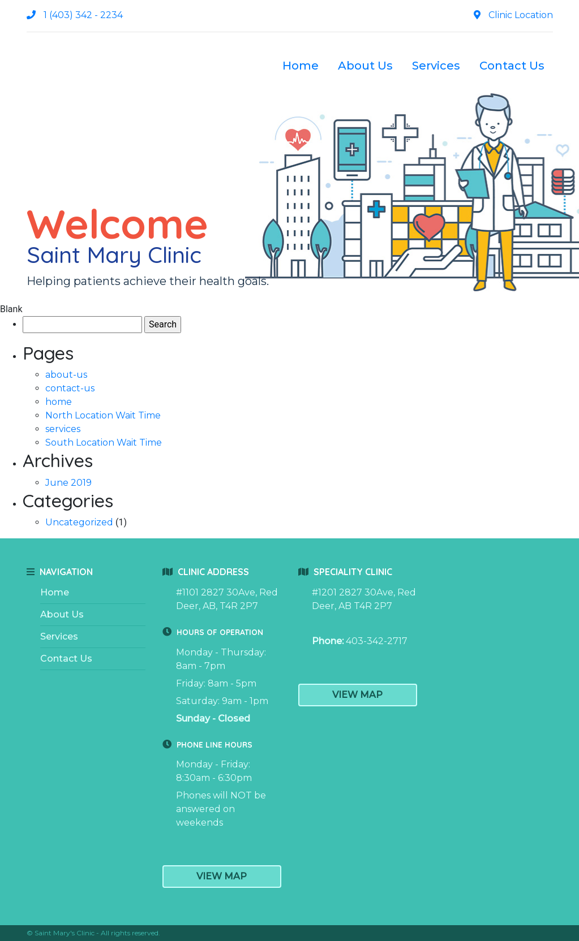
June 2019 (68, 482)
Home (300, 65)
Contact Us (511, 65)
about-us (66, 374)
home (58, 401)
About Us (365, 65)
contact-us (70, 388)
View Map (221, 876)
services (62, 429)
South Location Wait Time (103, 442)
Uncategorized (79, 522)
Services (436, 65)
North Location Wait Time (103, 415)
